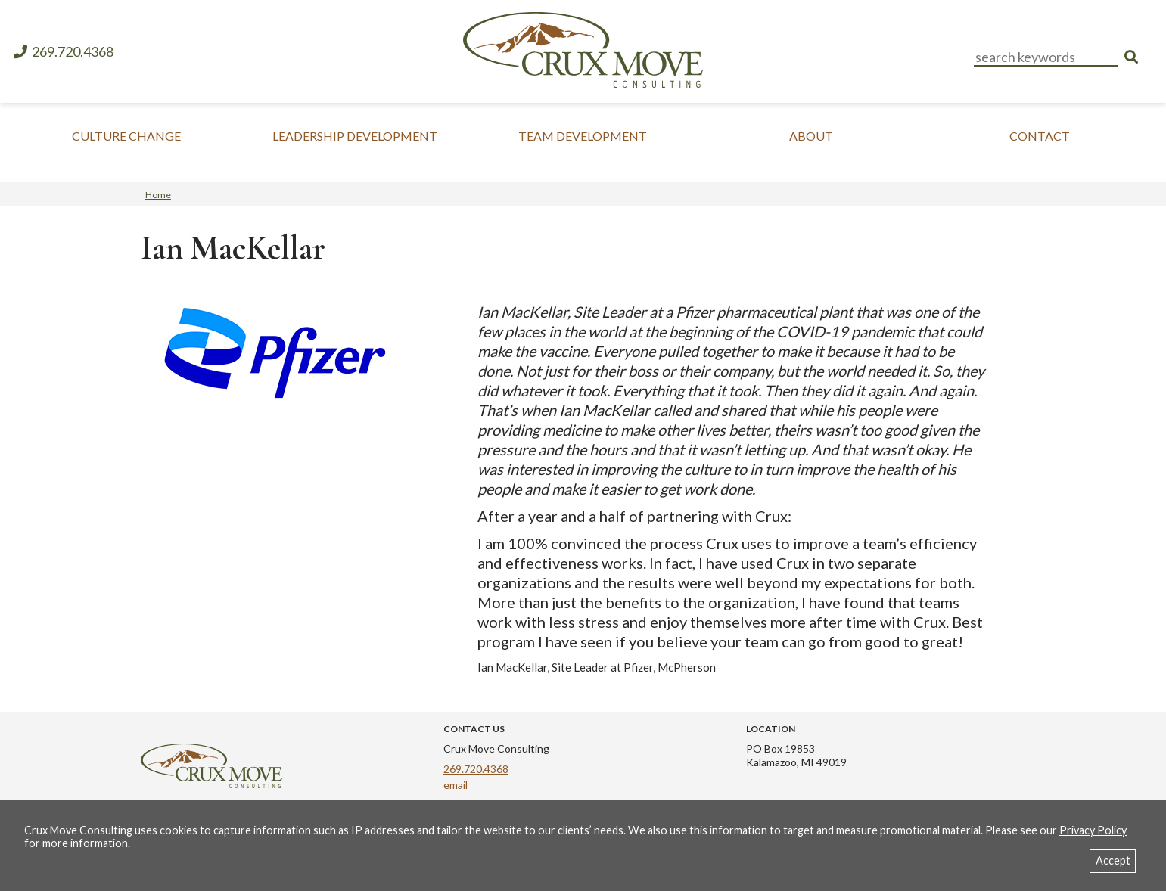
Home (158, 194)
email (455, 784)
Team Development (582, 136)
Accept (1113, 860)
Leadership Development (354, 136)
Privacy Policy (1093, 830)
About (811, 136)
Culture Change (126, 136)
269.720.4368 (62, 52)
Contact (1039, 136)
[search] (1131, 57)
